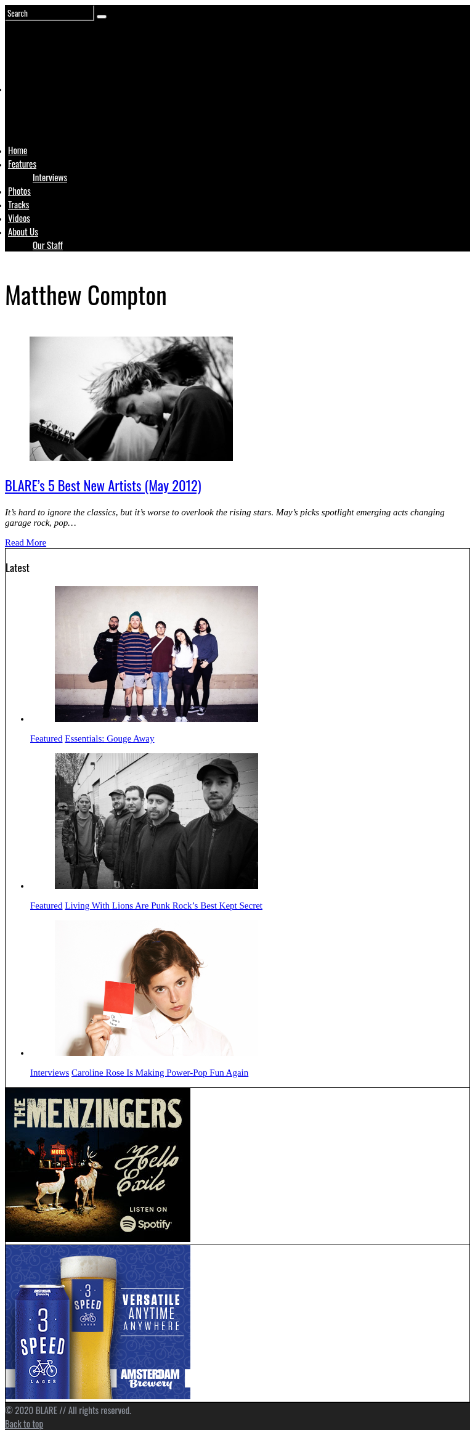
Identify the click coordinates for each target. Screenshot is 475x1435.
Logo (39, 112)
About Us (23, 231)
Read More (25, 542)
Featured (46, 738)
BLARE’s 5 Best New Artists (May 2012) (103, 485)
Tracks (18, 204)
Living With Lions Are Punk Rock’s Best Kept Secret (163, 905)
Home (17, 150)
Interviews (50, 177)
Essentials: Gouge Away (109, 738)
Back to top (24, 1423)
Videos (19, 217)
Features (22, 163)
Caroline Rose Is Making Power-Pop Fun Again (159, 1072)
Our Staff (48, 244)
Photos (19, 190)
